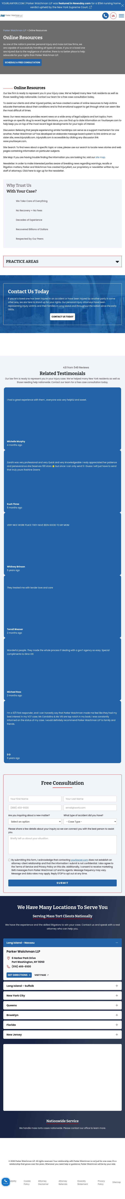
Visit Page (40, 975)
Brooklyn (12, 1015)
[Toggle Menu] (121, 15)
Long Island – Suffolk (20, 986)
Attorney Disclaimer (43, 1183)
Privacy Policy (101, 1183)
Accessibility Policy (10, 1183)
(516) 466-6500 (19, 967)
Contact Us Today (62, 316)
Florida (11, 1025)
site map (100, 157)
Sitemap (116, 1182)
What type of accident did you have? (83, 815)
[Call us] (105, 16)
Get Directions (18, 975)
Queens (12, 1005)
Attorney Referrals (63, 1183)
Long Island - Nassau (21, 943)
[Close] (122, 5)
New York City (16, 995)
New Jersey (14, 1035)
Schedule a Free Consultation (22, 62)
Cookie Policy (27, 1183)
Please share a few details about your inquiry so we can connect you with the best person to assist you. (61, 830)
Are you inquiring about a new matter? (29, 815)
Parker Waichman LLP (14, 30)
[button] (113, 16)
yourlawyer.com (79, 860)
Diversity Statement (82, 1183)
